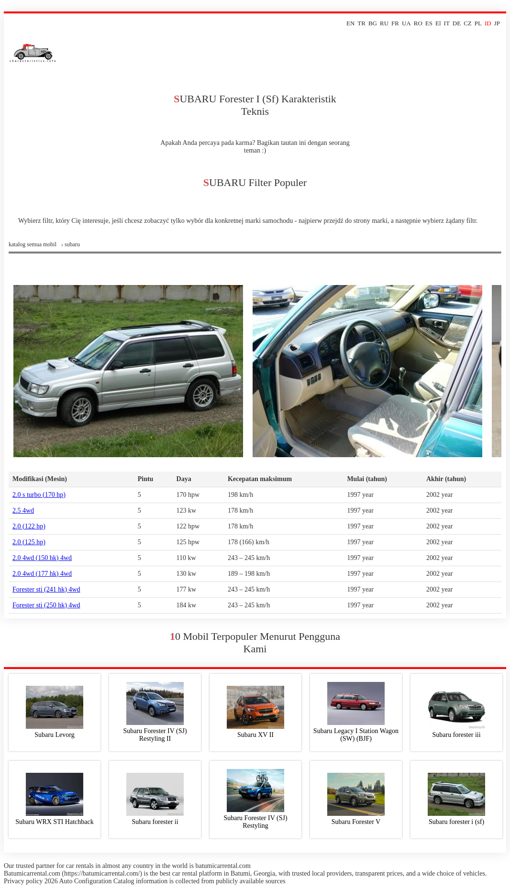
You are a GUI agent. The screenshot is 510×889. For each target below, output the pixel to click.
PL (478, 23)
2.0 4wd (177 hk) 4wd (42, 573)
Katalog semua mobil (32, 244)
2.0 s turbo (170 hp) (39, 494)
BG (372, 23)
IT (447, 23)
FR (395, 23)
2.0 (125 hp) (28, 542)
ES (428, 23)
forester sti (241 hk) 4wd (46, 589)
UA (406, 23)
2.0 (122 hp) (28, 526)
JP (497, 23)
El (438, 23)
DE (457, 23)
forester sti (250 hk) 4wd (46, 605)
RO (418, 23)
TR (361, 23)
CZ (468, 23)
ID (488, 23)
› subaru (70, 244)
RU (384, 23)
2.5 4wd (23, 510)
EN (350, 23)
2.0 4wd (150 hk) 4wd (42, 557)
